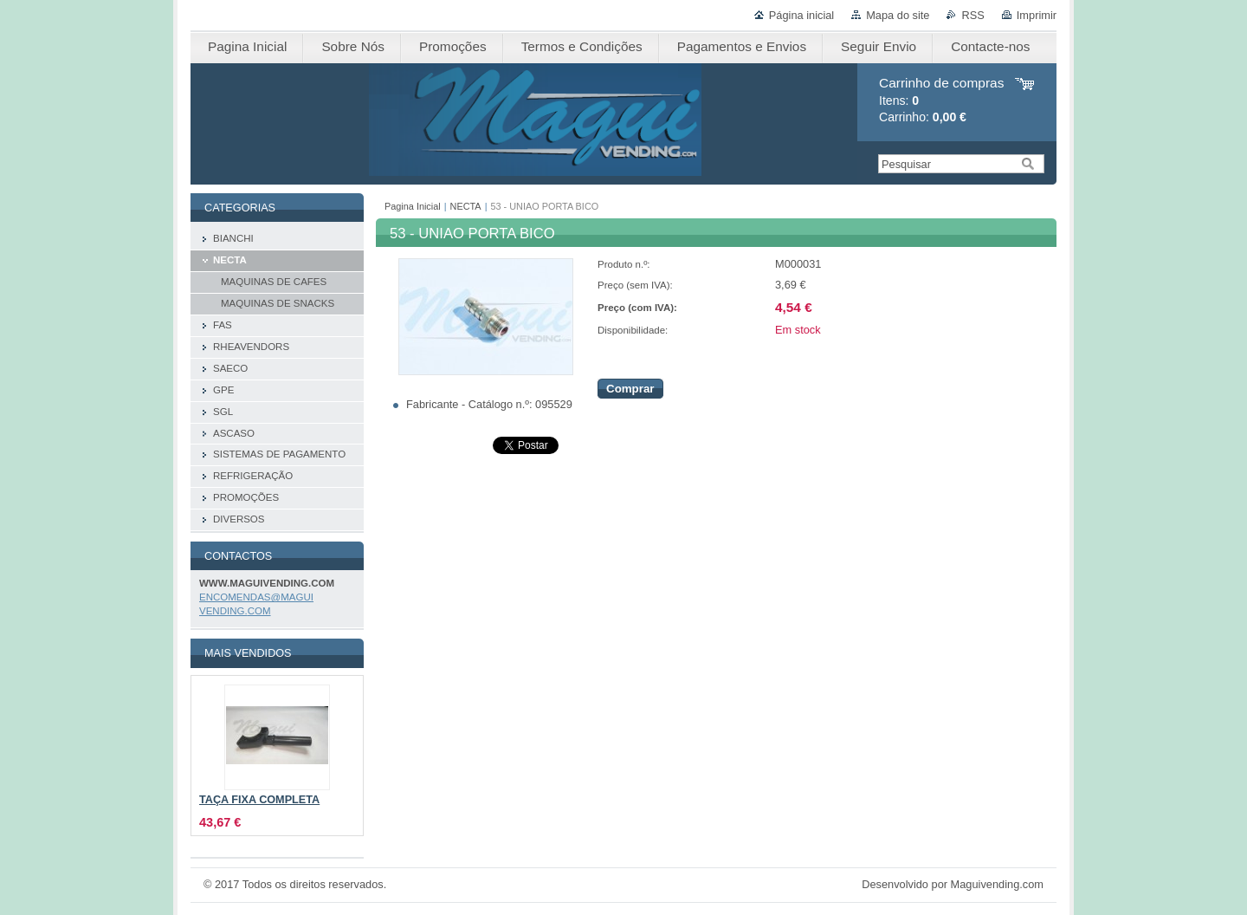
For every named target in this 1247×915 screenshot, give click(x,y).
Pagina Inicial (412, 206)
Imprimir (1036, 15)
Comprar (630, 388)
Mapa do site (897, 15)
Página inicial (801, 15)
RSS (972, 15)
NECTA (465, 206)
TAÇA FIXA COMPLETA (259, 800)
